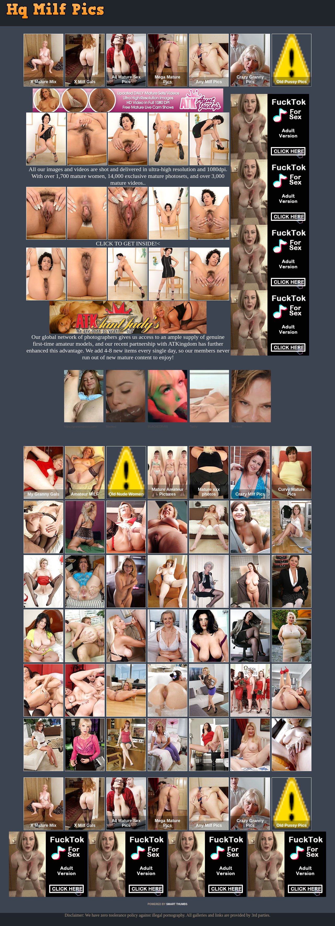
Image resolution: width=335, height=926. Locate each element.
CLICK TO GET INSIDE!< (128, 243)
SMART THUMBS (176, 904)
